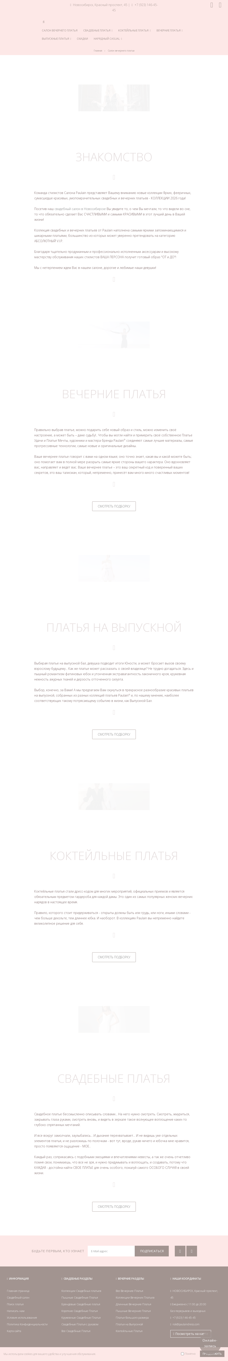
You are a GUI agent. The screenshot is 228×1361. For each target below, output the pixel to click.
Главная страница (18, 1291)
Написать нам (15, 1311)
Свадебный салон (18, 1297)
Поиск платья (15, 1304)
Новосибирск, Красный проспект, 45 (98, 5)
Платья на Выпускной (129, 1324)
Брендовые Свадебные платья (80, 1304)
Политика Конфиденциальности (27, 1324)
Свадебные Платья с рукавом (79, 1324)
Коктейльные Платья (129, 1331)
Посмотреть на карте (190, 1334)
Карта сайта (14, 1331)
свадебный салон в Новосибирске (80, 209)
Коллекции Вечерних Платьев (135, 1297)
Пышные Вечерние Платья (133, 1311)
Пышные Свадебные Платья (79, 1297)
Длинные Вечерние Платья (133, 1304)
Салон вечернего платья (121, 50)
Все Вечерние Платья (129, 1291)
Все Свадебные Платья (75, 1331)
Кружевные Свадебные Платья (81, 1318)
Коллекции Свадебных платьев (81, 1291)
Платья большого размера (132, 1318)
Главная (98, 50)
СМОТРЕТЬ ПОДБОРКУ (114, 506)
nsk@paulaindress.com (186, 1324)
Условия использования (22, 1318)
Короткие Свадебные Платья (79, 1311)
